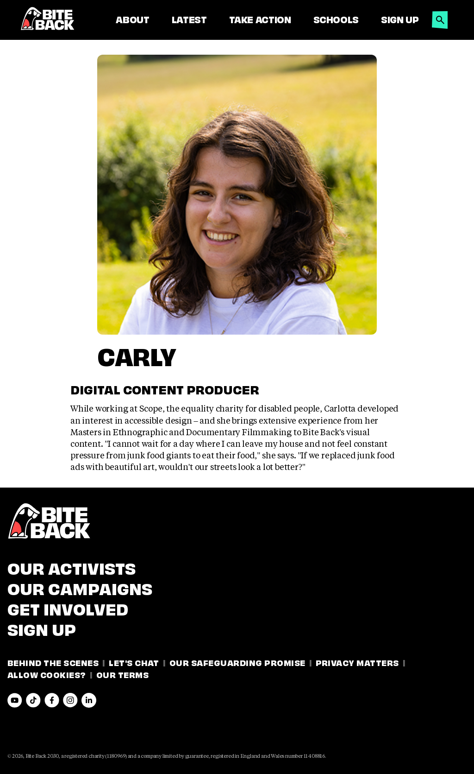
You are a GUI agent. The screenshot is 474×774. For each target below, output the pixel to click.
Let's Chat (134, 662)
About (132, 19)
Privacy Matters (357, 662)
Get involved (67, 607)
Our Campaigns (79, 587)
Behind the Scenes (53, 662)
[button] (440, 17)
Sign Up (399, 19)
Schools (336, 19)
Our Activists (71, 566)
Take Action (260, 19)
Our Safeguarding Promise (237, 662)
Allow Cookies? (46, 674)
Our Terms (122, 674)
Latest (189, 19)
